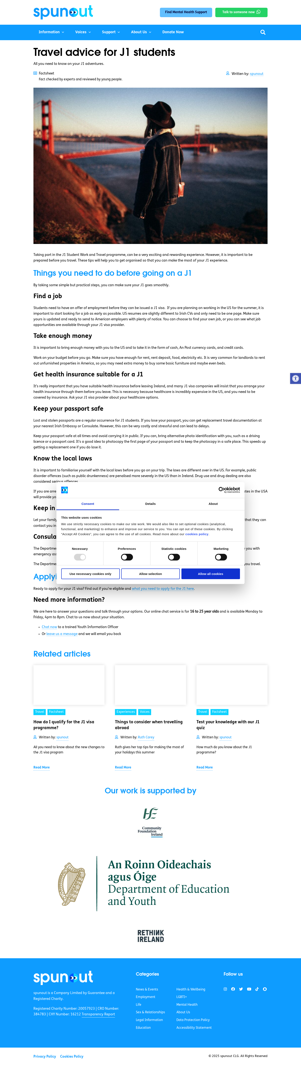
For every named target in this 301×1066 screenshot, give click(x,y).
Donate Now (173, 32)
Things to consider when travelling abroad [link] (149, 725)
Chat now (49, 627)
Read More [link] (41, 767)
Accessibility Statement (194, 1028)
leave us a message (62, 634)
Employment (145, 997)
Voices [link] (144, 712)
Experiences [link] (126, 712)
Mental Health (187, 1005)
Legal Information (149, 1020)
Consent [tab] (88, 503)
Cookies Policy (71, 1056)
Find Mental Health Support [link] (186, 12)
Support (109, 32)
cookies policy (196, 534)
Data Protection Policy (193, 1020)
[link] (63, 978)
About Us (139, 32)
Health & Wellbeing (190, 989)
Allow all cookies (210, 574)
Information (49, 32)
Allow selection (150, 574)
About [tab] (213, 503)
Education (143, 1028)
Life (138, 1005)
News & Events (147, 989)
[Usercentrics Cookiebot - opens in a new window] (221, 490)
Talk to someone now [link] (238, 12)
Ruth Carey (146, 737)
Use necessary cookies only (90, 574)
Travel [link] (39, 712)
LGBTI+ (181, 997)
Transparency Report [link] (98, 1014)
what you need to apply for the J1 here (163, 589)
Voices (81, 32)
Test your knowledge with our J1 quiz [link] (228, 725)
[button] (295, 378)
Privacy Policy (44, 1056)
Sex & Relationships (150, 1012)
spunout (256, 74)
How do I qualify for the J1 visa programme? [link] (63, 725)
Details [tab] (150, 503)
